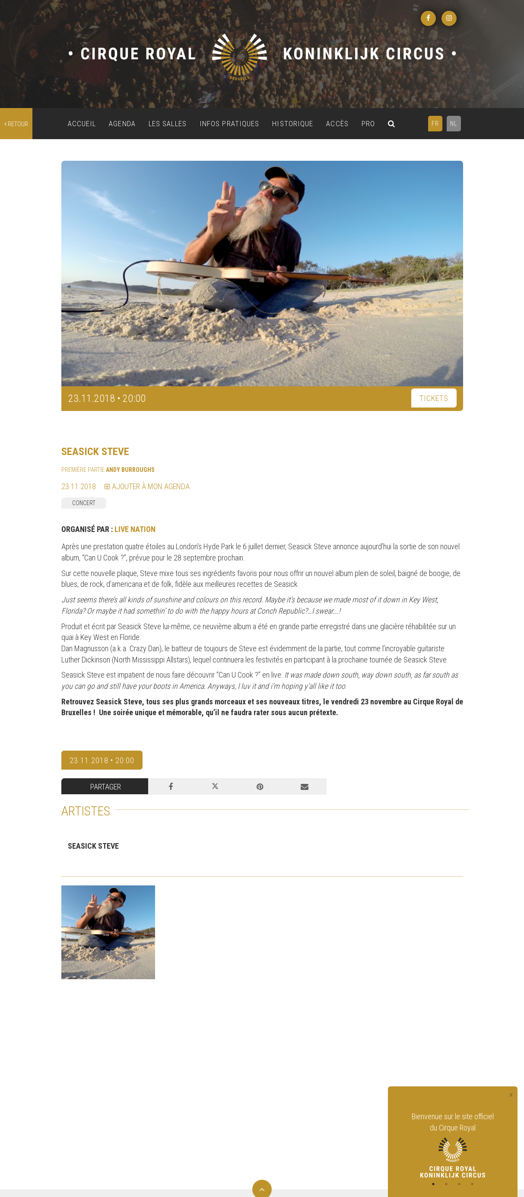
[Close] (511, 1095)
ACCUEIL (82, 123)
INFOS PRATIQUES (230, 123)
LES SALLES (168, 123)
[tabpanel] (452, 1144)
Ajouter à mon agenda (147, 486)
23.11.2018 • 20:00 (102, 760)
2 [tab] (446, 1184)
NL (453, 123)
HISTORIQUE (292, 123)
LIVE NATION (135, 529)
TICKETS (433, 398)
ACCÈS (337, 123)
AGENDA (122, 123)
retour (16, 124)
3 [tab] (459, 1184)
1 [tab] (433, 1184)
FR (435, 123)
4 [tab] (472, 1184)
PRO (368, 123)
